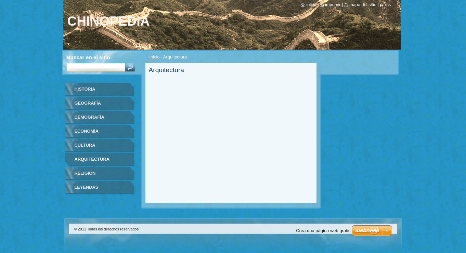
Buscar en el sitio (88, 57)
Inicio (155, 56)
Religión (85, 173)
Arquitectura (92, 159)
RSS (388, 4)
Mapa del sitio (362, 4)
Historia (85, 89)
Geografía (88, 103)
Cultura (85, 145)
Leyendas (87, 187)
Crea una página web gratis (323, 230)
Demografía (89, 117)
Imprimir (333, 4)
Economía (87, 131)
